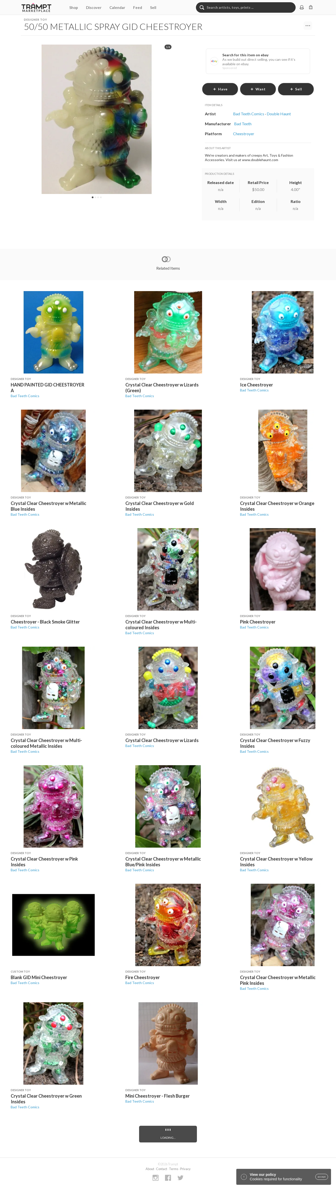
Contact (161, 1169)
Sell (153, 7)
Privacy (185, 1169)
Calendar (117, 7)
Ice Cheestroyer (256, 384)
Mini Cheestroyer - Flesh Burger (157, 1096)
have (220, 89)
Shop (73, 7)
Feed (137, 7)
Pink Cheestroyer (257, 622)
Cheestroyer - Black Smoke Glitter (45, 622)
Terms (173, 1169)
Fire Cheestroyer (142, 977)
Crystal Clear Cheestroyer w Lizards (162, 740)
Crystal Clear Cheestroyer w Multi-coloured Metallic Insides (46, 743)
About (150, 1169)
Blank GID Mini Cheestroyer (39, 977)
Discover (93, 7)
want (258, 89)
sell (296, 89)
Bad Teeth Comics (25, 396)
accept (322, 1177)
